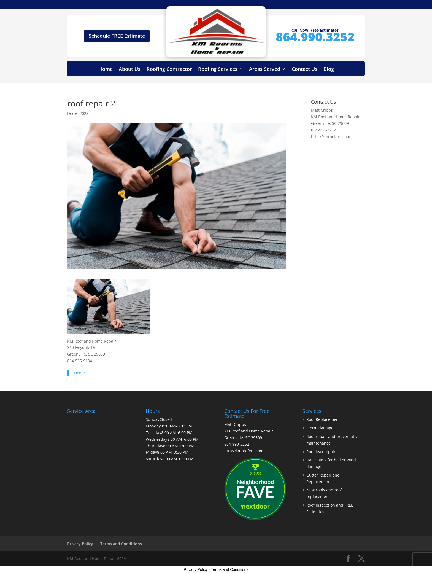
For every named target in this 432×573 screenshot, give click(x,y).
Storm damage (319, 428)
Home (105, 69)
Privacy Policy (80, 543)
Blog (328, 69)
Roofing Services (217, 69)
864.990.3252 (315, 36)
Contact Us (304, 69)
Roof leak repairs (321, 451)
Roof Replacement (323, 419)
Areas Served (264, 69)
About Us (130, 69)
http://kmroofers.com (330, 136)
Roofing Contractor (169, 69)
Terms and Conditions (121, 543)
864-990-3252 (323, 130)
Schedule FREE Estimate (117, 36)
